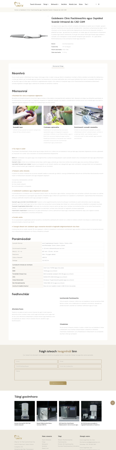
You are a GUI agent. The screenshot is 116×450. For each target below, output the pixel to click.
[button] (87, 4)
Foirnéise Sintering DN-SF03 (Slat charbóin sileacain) (22, 424)
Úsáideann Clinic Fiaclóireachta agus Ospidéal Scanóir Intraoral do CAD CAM (43, 10)
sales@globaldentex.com (93, 442)
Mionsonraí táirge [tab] (58, 66)
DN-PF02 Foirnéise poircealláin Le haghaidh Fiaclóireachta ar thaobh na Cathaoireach (90, 424)
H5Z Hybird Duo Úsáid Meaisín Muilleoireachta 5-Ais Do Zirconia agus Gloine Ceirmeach (68, 424)
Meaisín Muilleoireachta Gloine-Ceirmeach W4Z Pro (44, 424)
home (16, 10)
